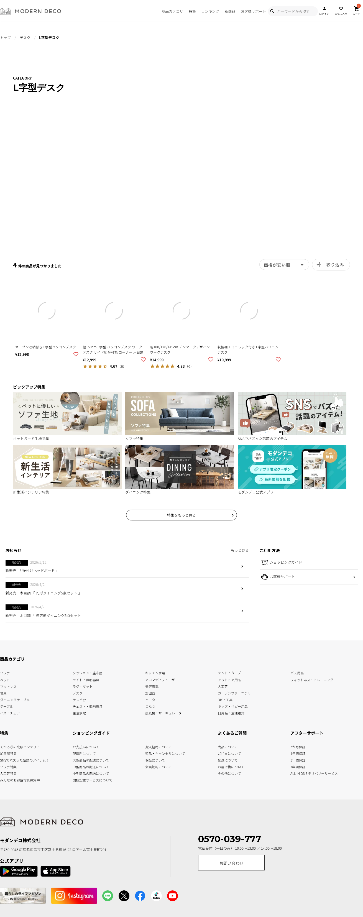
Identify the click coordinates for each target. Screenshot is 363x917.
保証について (155, 759)
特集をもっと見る (181, 515)
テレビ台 (79, 699)
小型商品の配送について (87, 773)
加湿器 (150, 692)
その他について (224, 773)
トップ (5, 37)
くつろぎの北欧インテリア (7, 746)
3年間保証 (297, 759)
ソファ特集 (7, 766)
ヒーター (152, 699)
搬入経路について (158, 746)
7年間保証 (297, 766)
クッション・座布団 (88, 672)
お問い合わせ (231, 863)
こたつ (150, 705)
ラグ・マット (83, 685)
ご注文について (224, 752)
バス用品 (297, 672)
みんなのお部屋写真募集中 (7, 779)
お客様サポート (253, 11)
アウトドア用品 (229, 679)
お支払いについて (86, 746)
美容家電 (152, 685)
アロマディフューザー (161, 679)
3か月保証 (297, 746)
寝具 (3, 692)
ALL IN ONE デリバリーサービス (297, 773)
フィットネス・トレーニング (312, 679)
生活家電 (79, 712)
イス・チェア (10, 712)
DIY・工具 (225, 699)
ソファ (5, 672)
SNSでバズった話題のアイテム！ (7, 759)
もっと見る (240, 550)
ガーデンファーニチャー (236, 692)
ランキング (210, 11)
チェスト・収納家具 (88, 705)
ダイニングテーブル (15, 699)
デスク (24, 37)
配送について (224, 759)
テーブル (6, 705)
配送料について (84, 752)
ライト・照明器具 (86, 679)
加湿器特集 (7, 752)
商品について (224, 746)
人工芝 (223, 685)
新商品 (229, 11)
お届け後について (224, 766)
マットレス (8, 685)
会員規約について (158, 766)
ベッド (5, 679)
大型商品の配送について (87, 759)
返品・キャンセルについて (159, 752)
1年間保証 (297, 752)
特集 (192, 11)
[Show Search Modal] (272, 11)
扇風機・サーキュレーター (165, 712)
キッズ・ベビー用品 (233, 705)
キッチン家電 (155, 672)
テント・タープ (229, 672)
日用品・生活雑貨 (231, 712)
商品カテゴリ (172, 11)
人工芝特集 (7, 773)
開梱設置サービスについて (87, 779)
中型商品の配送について (87, 766)
